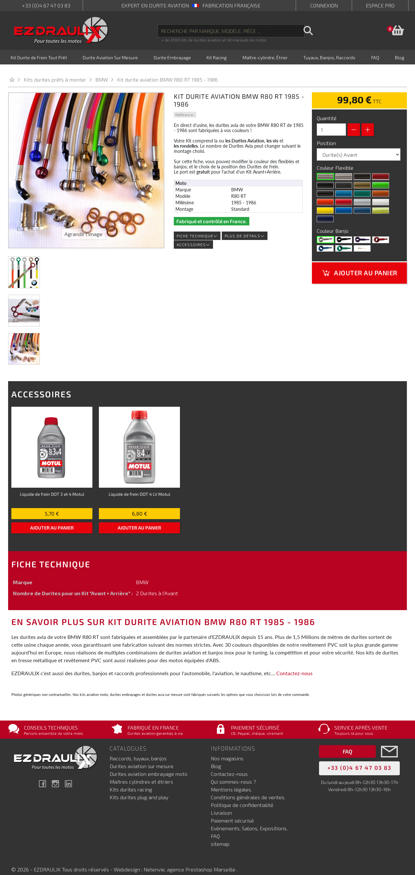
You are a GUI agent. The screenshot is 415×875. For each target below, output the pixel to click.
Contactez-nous (294, 665)
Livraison (221, 804)
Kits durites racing (131, 781)
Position (327, 135)
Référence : (185, 106)
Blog (216, 758)
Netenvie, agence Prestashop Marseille (190, 861)
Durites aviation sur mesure (141, 758)
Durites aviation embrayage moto (148, 766)
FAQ (215, 828)
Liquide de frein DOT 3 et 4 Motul (52, 486)
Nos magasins (227, 750)
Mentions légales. (231, 781)
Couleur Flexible (336, 159)
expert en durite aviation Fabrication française (190, 5)
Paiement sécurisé (232, 812)
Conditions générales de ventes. (248, 789)
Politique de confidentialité (242, 797)
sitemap (220, 836)
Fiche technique (197, 227)
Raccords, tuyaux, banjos (138, 750)
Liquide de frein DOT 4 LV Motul (139, 486)
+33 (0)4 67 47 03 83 (46, 5)
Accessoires (193, 236)
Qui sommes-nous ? (233, 773)
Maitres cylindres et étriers (141, 773)
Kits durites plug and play (139, 789)
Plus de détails (245, 227)
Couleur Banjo (333, 223)
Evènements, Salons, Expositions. (249, 820)
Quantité (327, 110)
